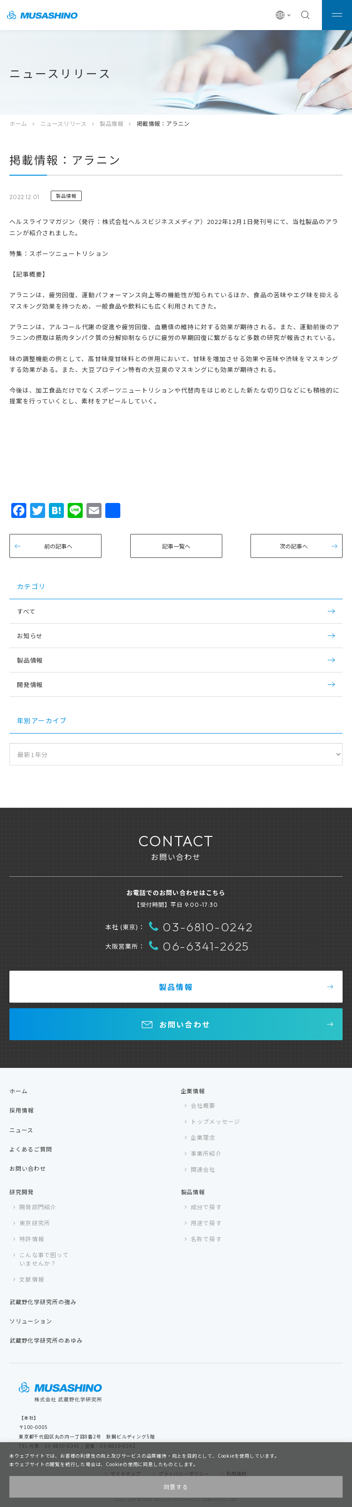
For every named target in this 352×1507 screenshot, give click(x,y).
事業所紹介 (206, 1153)
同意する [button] (176, 1487)
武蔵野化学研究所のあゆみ (46, 1340)
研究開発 (21, 1192)
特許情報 (31, 1239)
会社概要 (203, 1105)
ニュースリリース (63, 123)
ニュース (21, 1130)
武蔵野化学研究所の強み (43, 1302)
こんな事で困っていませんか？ (44, 1259)
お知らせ (30, 635)
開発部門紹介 (37, 1207)
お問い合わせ (185, 1024)
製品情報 (111, 123)
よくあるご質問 (30, 1149)
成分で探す (206, 1207)
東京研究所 (34, 1223)
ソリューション (30, 1321)
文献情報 (31, 1279)
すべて (26, 611)
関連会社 (203, 1169)
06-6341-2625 (199, 946)
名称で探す (206, 1239)
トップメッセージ (216, 1121)
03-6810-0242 (201, 927)
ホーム (18, 123)
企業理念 (203, 1137)
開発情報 (30, 684)
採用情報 (21, 1110)
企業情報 (193, 1091)
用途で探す (206, 1223)
